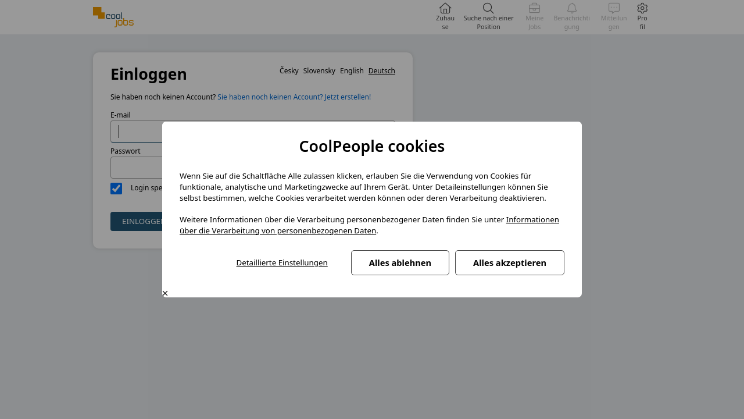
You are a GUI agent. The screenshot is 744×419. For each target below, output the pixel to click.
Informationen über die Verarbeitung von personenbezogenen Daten (369, 225)
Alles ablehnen (400, 262)
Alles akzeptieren (509, 262)
